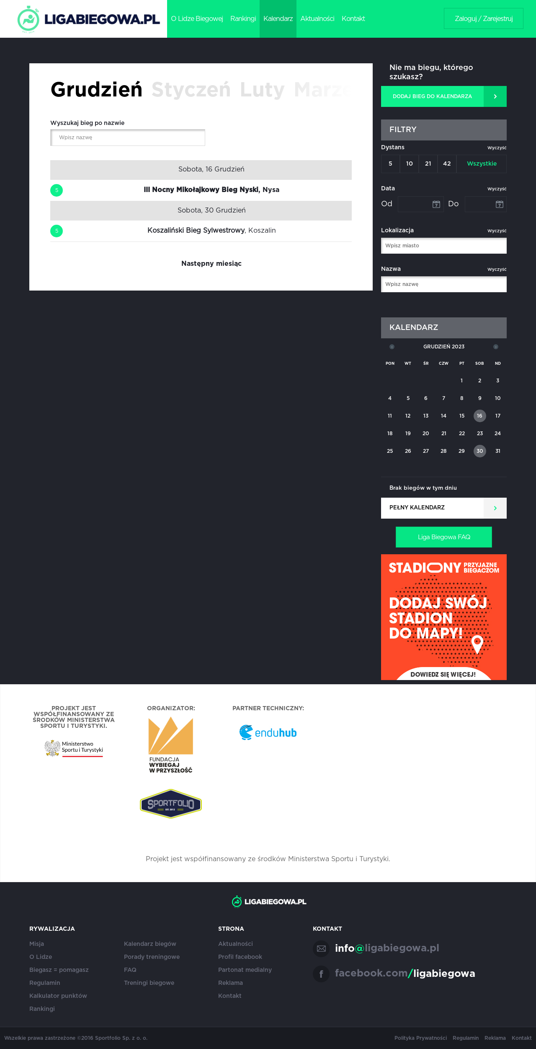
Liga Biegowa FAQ (444, 537)
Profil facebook (240, 957)
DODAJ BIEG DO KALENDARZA (432, 96)
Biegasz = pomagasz (59, 970)
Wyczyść (497, 148)
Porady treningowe (152, 957)
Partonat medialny (245, 970)
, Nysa (211, 190)
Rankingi (243, 19)
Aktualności (317, 19)
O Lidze (40, 957)
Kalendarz (278, 19)
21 (428, 164)
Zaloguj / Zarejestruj (484, 19)
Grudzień (96, 90)
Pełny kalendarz (417, 508)
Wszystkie (482, 164)
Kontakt (353, 19)
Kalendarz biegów (150, 944)
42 (447, 164)
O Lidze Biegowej (197, 19)
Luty (262, 90)
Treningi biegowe (149, 983)
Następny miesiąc (211, 263)
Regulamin (44, 983)
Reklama (230, 983)
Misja (36, 944)
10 (409, 164)
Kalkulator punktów (58, 996)
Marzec (330, 90)
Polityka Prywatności (420, 1038)
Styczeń (191, 90)
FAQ (130, 970)
